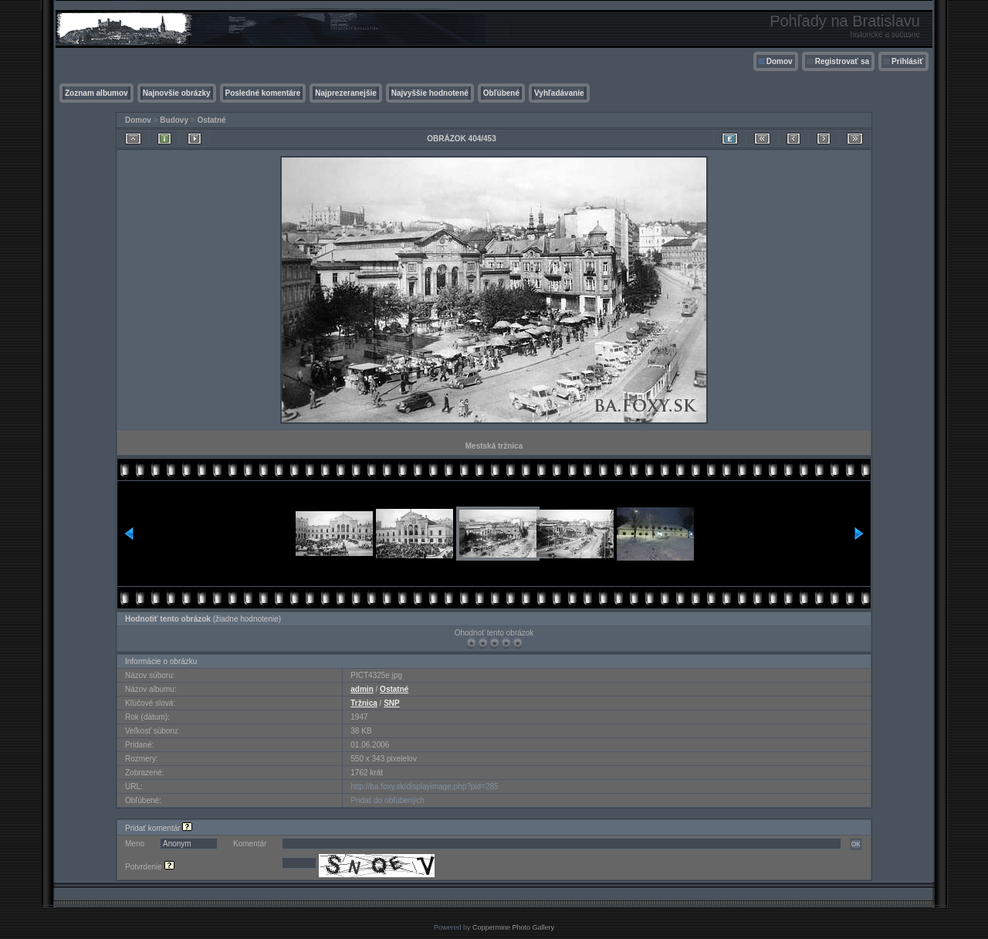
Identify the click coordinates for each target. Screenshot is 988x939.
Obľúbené (501, 93)
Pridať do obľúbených (387, 800)
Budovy (174, 120)
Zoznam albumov (96, 93)
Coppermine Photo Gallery (513, 927)
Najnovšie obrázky (177, 93)
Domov (779, 61)
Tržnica (363, 703)
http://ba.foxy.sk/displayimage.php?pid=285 (424, 786)
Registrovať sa (842, 61)
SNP (392, 703)
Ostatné (211, 120)
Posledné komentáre (263, 93)
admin (361, 689)
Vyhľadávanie (559, 93)
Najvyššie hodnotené (430, 93)
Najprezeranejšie (346, 93)
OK (856, 844)
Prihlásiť (907, 61)
